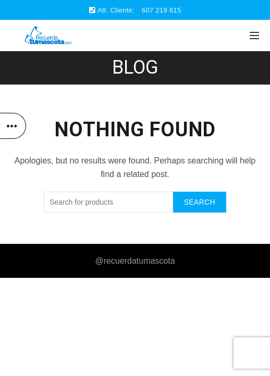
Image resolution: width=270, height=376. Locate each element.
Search (199, 202)
